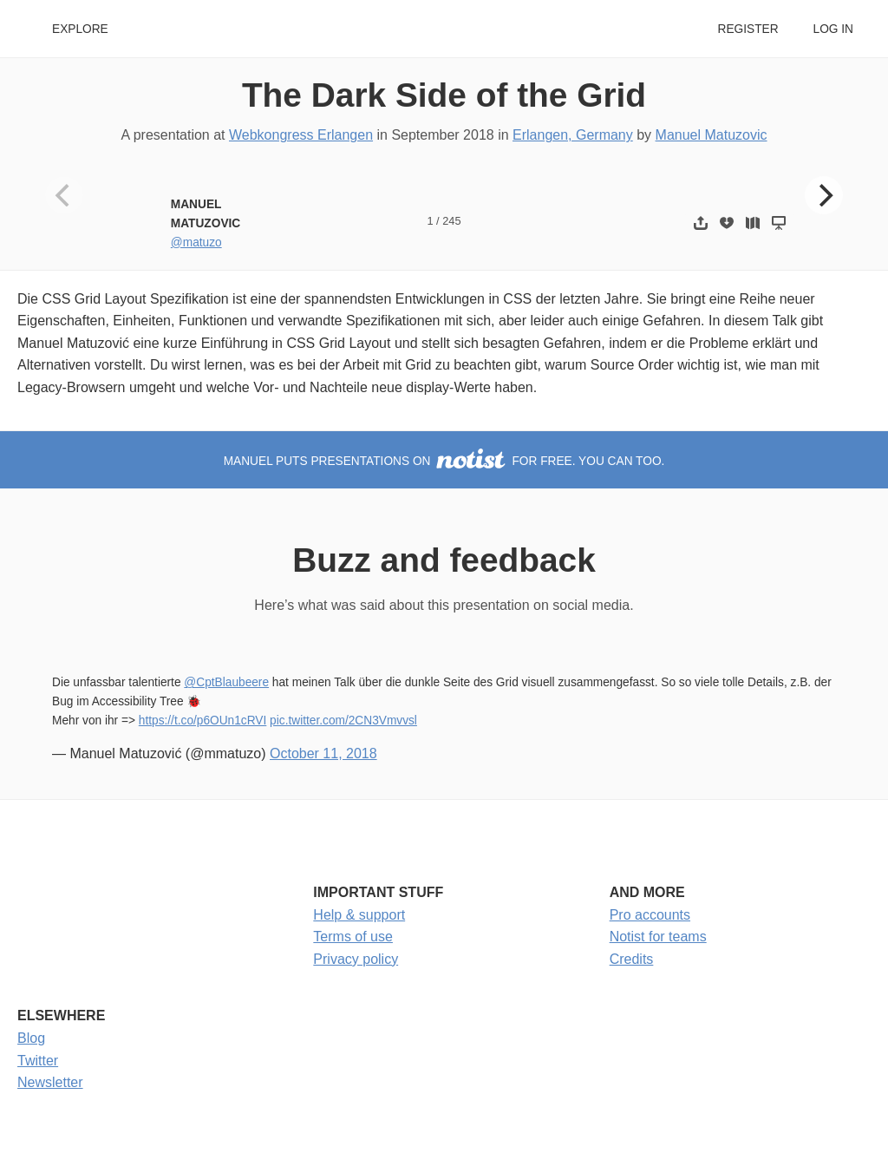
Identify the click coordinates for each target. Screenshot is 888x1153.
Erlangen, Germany (573, 135)
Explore (80, 29)
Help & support (359, 914)
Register (747, 29)
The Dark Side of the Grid (444, 95)
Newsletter (50, 1082)
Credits (632, 959)
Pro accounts (650, 914)
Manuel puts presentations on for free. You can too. (444, 461)
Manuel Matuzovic (711, 135)
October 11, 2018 (323, 753)
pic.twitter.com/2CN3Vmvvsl (343, 720)
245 (451, 220)
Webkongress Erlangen (301, 135)
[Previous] (64, 195)
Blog (31, 1038)
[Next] (824, 195)
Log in (833, 29)
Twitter (37, 1060)
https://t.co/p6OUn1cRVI (203, 720)
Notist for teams (658, 936)
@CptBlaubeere (226, 682)
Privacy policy (355, 959)
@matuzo (196, 242)
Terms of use (353, 936)
